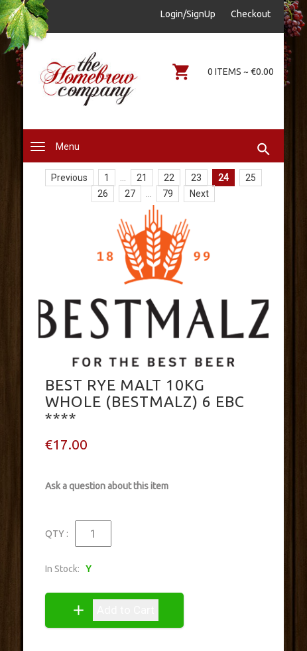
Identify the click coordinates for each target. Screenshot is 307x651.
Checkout (251, 14)
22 (169, 177)
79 (167, 193)
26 (102, 193)
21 (142, 177)
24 (223, 177)
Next (199, 193)
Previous (69, 177)
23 (196, 177)
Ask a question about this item (106, 486)
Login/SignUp (187, 14)
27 (130, 193)
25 (250, 177)
